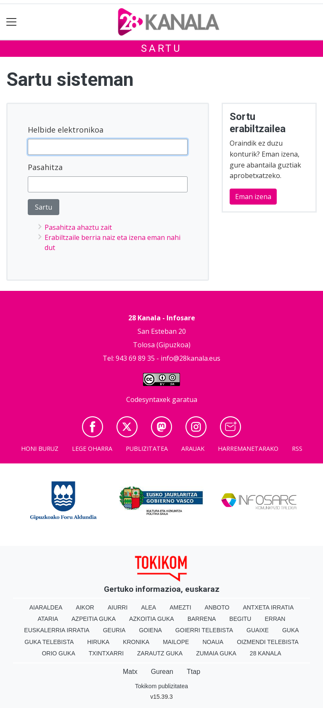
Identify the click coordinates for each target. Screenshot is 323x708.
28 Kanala (265, 653)
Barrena (202, 618)
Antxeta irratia (268, 607)
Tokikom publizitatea (161, 686)
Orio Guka (58, 653)
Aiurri (117, 607)
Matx (130, 671)
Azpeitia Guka (93, 618)
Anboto (217, 607)
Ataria (48, 618)
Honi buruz (39, 448)
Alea (148, 607)
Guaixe (257, 630)
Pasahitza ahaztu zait (78, 227)
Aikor (85, 607)
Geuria (114, 630)
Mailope (176, 642)
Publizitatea (147, 448)
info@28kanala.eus (190, 358)
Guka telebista (49, 642)
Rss (297, 448)
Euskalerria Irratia (56, 630)
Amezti (180, 607)
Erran (275, 618)
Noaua (212, 642)
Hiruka (98, 642)
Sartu (161, 48)
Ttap (193, 671)
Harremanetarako (248, 448)
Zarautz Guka (160, 653)
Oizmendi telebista (268, 642)
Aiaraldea (46, 607)
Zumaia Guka (216, 653)
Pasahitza (45, 167)
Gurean (162, 671)
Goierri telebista (204, 630)
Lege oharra (92, 448)
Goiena (150, 630)
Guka (290, 630)
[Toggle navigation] (12, 22)
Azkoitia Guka (151, 618)
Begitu (240, 618)
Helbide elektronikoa (65, 130)
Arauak (192, 448)
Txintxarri (106, 653)
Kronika (136, 642)
